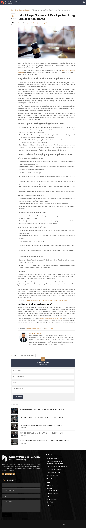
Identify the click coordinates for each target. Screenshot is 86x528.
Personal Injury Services (55, 464)
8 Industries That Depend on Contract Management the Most (42, 409)
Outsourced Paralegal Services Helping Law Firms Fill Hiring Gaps (44, 441)
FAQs (48, 496)
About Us (50, 485)
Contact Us (50, 505)
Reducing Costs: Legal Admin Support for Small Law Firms (41, 433)
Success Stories (52, 499)
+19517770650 (49, 328)
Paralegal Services (24, 10)
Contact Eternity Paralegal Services (51, 319)
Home (12, 10)
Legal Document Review (54, 469)
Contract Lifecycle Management (57, 466)
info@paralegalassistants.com (34, 328)
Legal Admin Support (53, 472)
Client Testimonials (53, 493)
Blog (16, 10)
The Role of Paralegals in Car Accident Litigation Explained (42, 417)
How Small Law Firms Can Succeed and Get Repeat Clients (41, 425)
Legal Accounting (52, 475)
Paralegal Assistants (27, 355)
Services (49, 488)
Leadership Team (52, 491)
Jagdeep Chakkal (30, 23)
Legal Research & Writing (54, 461)
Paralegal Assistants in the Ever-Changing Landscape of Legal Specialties (46, 300)
